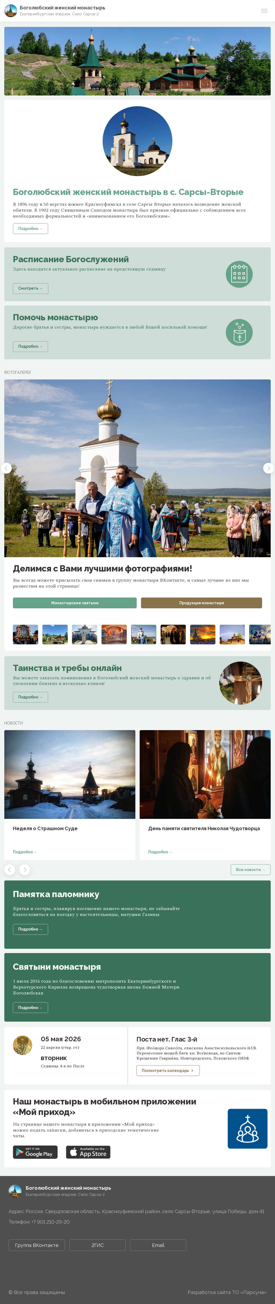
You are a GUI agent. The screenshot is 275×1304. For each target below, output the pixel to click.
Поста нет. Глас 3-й (166, 1039)
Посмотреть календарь (168, 1070)
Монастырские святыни (75, 603)
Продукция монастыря (201, 603)
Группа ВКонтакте (37, 1245)
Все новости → (250, 870)
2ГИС (98, 1245)
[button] (6, 468)
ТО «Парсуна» (249, 1292)
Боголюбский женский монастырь (62, 7)
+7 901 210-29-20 (50, 1222)
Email (158, 1245)
